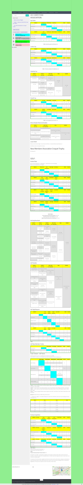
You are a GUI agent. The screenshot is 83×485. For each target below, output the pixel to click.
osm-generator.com (61, 474)
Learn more (53, 484)
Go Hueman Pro (23, 482)
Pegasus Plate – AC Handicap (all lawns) (23, 38)
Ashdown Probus (19, 45)
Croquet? (19, 12)
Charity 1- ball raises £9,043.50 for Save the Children (20, 23)
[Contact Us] (70, 481)
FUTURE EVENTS (16, 32)
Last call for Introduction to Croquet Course (19, 26)
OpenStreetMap (67, 474)
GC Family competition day (20, 35)
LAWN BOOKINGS (24, 32)
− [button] (53, 469)
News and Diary (25, 12)
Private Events (51, 12)
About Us (14, 12)
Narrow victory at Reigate (18, 20)
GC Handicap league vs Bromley (21, 42)
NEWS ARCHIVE (16, 29)
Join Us (39, 12)
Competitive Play (33, 12)
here (53, 355)
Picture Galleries (44, 12)
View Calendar (14, 47)
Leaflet (53, 474)
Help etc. (56, 12)
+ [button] (53, 467)
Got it (57, 484)
